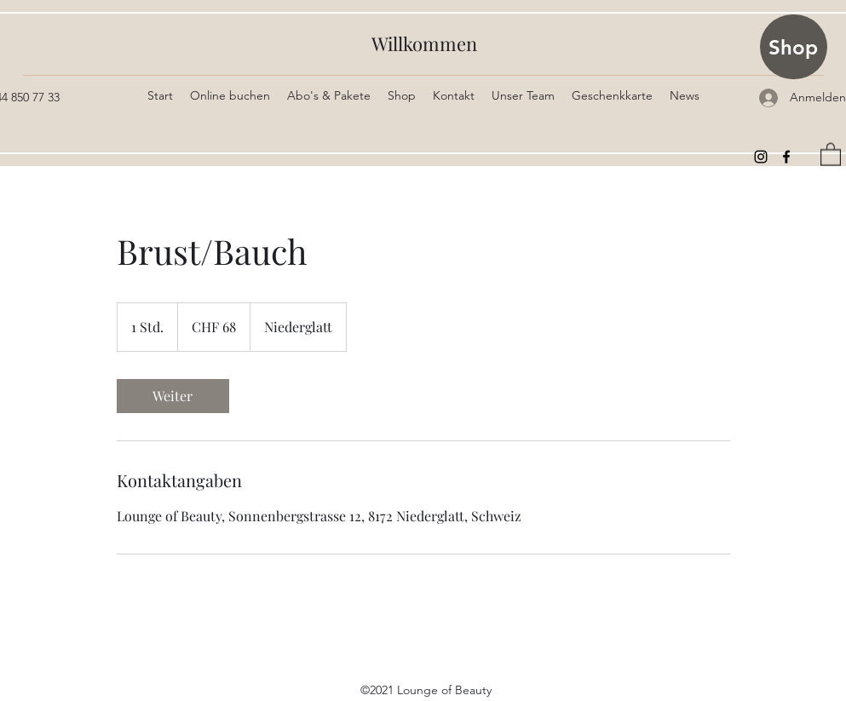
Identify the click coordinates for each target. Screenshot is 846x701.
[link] (173, 396)
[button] (830, 153)
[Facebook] (786, 156)
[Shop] (793, 46)
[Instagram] (760, 156)
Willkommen (424, 43)
